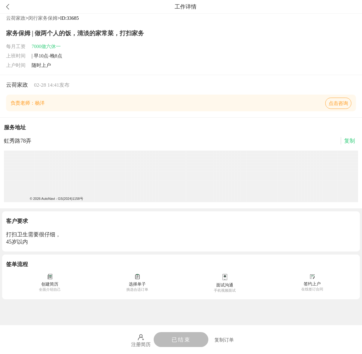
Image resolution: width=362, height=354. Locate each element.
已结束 (181, 340)
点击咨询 (338, 103)
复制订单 (224, 339)
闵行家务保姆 (42, 18)
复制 (349, 141)
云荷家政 (16, 18)
